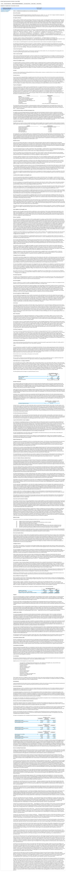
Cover (2, 3)
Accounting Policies (27, 3)
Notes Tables (33, 3)
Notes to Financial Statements (17, 3)
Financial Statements (7, 3)
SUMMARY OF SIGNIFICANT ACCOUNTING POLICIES (5, 11)
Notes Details (39, 3)
